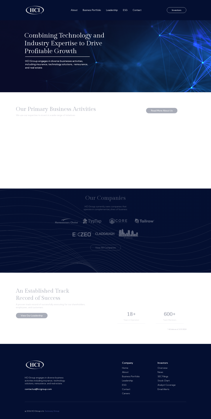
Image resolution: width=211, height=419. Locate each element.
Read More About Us (158, 110)
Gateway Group (52, 411)
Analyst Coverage (167, 385)
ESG (125, 10)
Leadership (112, 10)
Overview (162, 368)
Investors (176, 10)
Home (90, 368)
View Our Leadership (28, 315)
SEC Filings (163, 376)
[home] (35, 10)
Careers (91, 393)
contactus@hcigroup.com (38, 389)
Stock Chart (164, 380)
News (160, 372)
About (74, 10)
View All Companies (105, 243)
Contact (137, 10)
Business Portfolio (92, 10)
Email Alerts (163, 389)
